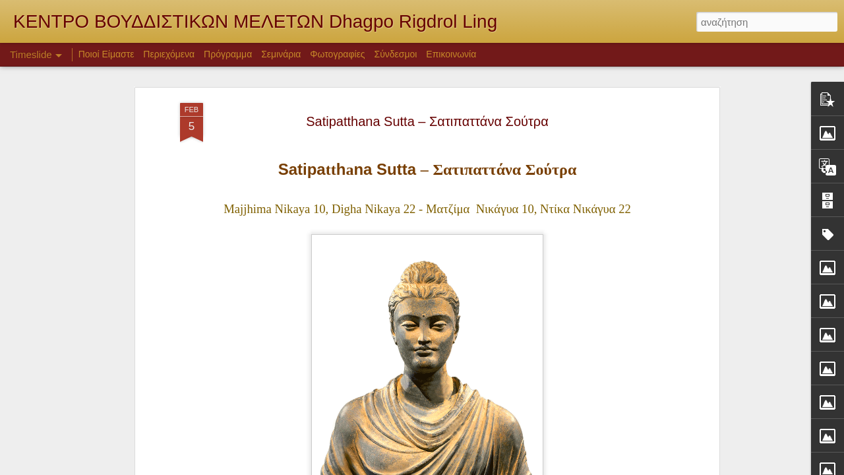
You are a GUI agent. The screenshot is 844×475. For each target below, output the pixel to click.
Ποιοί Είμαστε (106, 54)
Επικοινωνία (451, 54)
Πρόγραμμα (228, 54)
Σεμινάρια (281, 54)
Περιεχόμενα (169, 54)
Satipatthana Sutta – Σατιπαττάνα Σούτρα (427, 121)
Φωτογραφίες (337, 54)
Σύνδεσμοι (396, 54)
